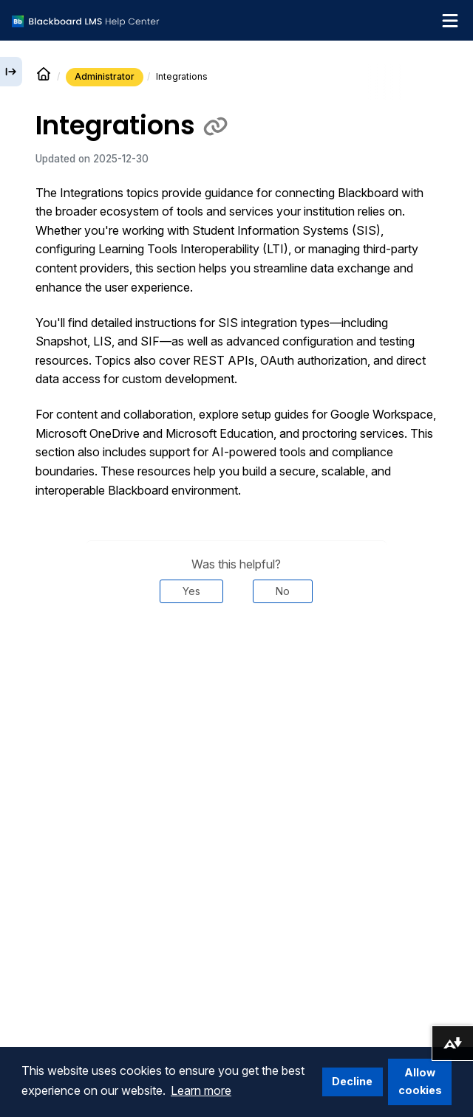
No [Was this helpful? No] (283, 591)
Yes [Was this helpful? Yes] (191, 591)
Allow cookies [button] (420, 1081)
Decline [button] (352, 1081)
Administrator (105, 76)
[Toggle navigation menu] (450, 20)
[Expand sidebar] (11, 71)
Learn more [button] (201, 1090)
